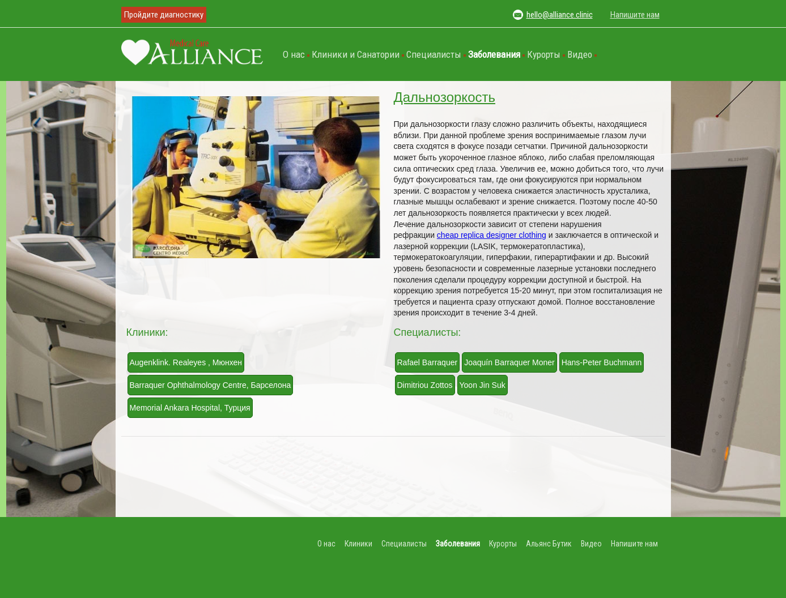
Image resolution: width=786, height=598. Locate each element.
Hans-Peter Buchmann (602, 362)
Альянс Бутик (549, 543)
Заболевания (494, 54)
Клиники (358, 543)
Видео (579, 54)
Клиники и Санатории (356, 54)
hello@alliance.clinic (559, 15)
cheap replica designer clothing (491, 235)
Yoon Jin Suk (482, 385)
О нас (294, 54)
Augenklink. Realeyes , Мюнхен (186, 362)
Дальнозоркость (444, 97)
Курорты (543, 54)
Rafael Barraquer (427, 362)
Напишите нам (635, 15)
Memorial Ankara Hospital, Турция (190, 407)
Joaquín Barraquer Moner (509, 362)
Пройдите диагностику (163, 15)
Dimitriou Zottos (425, 385)
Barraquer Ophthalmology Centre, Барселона (210, 385)
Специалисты (433, 54)
